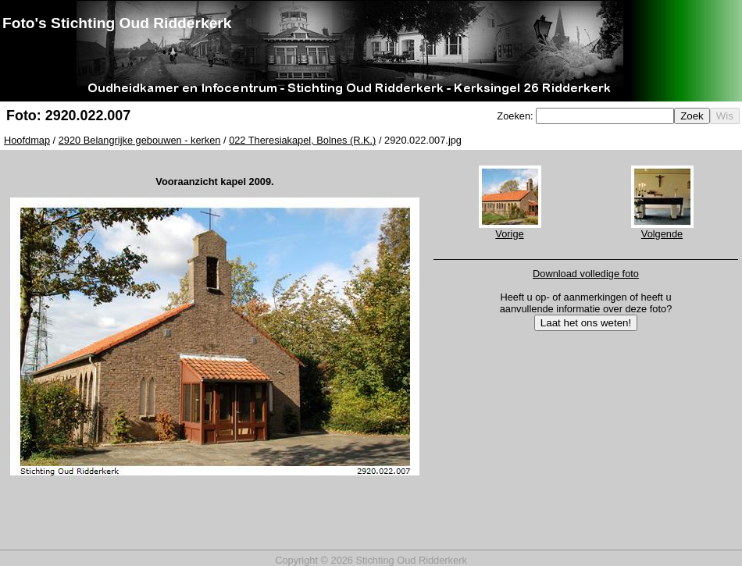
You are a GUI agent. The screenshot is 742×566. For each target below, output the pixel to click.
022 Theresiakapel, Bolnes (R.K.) (302, 140)
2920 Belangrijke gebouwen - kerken (140, 140)
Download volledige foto (586, 273)
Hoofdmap (27, 140)
